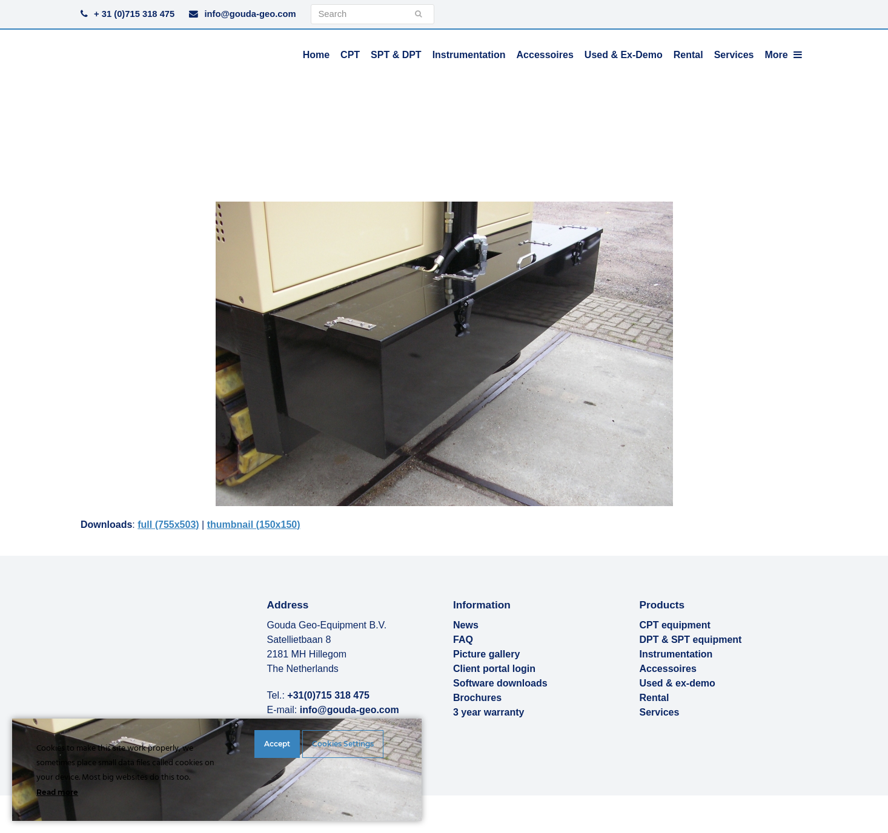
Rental (654, 698)
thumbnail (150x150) (253, 524)
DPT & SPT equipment (691, 639)
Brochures (477, 698)
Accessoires (668, 668)
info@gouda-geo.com (250, 14)
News (466, 625)
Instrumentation (676, 654)
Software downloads (500, 683)
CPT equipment (675, 625)
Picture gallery (486, 654)
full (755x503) (168, 524)
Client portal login (494, 668)
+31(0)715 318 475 (328, 695)
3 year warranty (488, 712)
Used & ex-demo (677, 683)
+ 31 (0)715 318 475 (134, 14)
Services (660, 712)
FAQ (463, 639)
